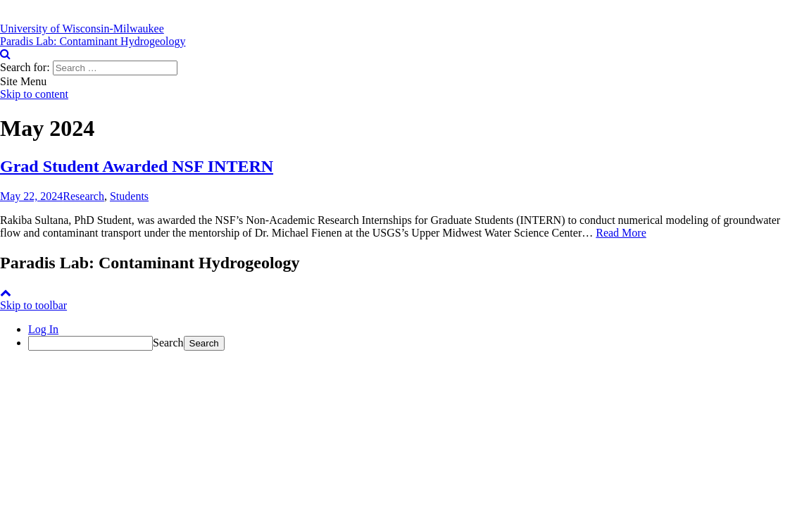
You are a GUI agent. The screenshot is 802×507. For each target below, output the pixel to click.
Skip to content (34, 94)
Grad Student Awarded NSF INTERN (136, 166)
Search (168, 343)
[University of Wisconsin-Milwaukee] (82, 29)
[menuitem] (415, 343)
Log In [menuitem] (43, 329)
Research (83, 196)
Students (129, 196)
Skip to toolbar (33, 305)
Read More (621, 233)
